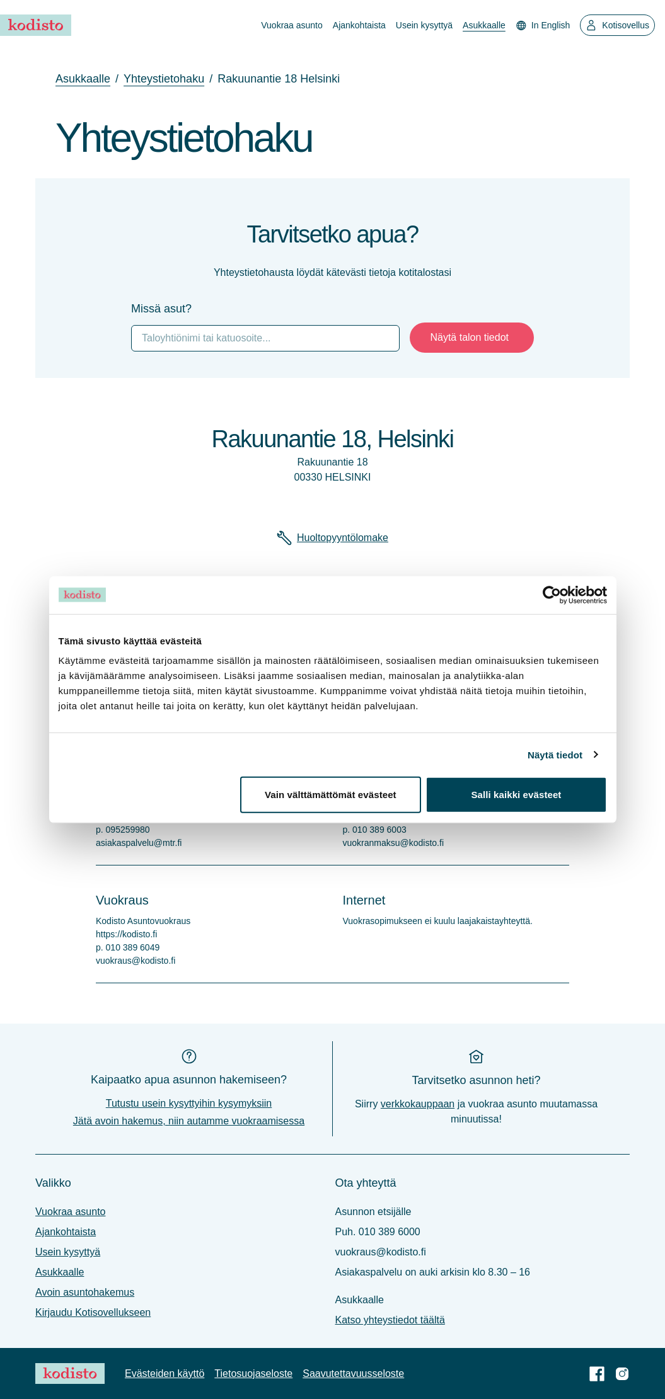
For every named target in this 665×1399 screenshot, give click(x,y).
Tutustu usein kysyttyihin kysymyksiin (189, 1103)
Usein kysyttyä (424, 25)
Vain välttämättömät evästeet (330, 794)
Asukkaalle (484, 25)
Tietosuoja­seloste (253, 1373)
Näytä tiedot (555, 754)
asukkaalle (82, 78)
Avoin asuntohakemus (84, 1292)
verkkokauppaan (417, 1104)
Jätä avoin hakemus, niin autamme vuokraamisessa (188, 1121)
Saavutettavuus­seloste (353, 1373)
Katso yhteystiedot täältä (390, 1320)
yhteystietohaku (164, 78)
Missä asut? (161, 308)
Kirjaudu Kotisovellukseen (93, 1312)
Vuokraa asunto (292, 25)
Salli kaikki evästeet (516, 794)
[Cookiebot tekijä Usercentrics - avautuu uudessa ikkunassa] (552, 594)
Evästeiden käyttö (164, 1373)
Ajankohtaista (359, 25)
